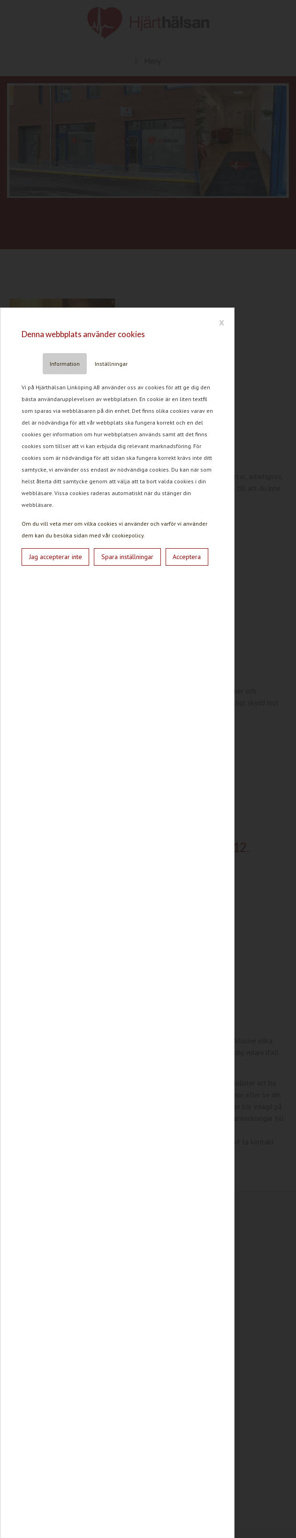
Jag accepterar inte (55, 556)
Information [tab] (65, 363)
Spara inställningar (127, 556)
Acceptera (187, 556)
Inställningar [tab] (111, 363)
